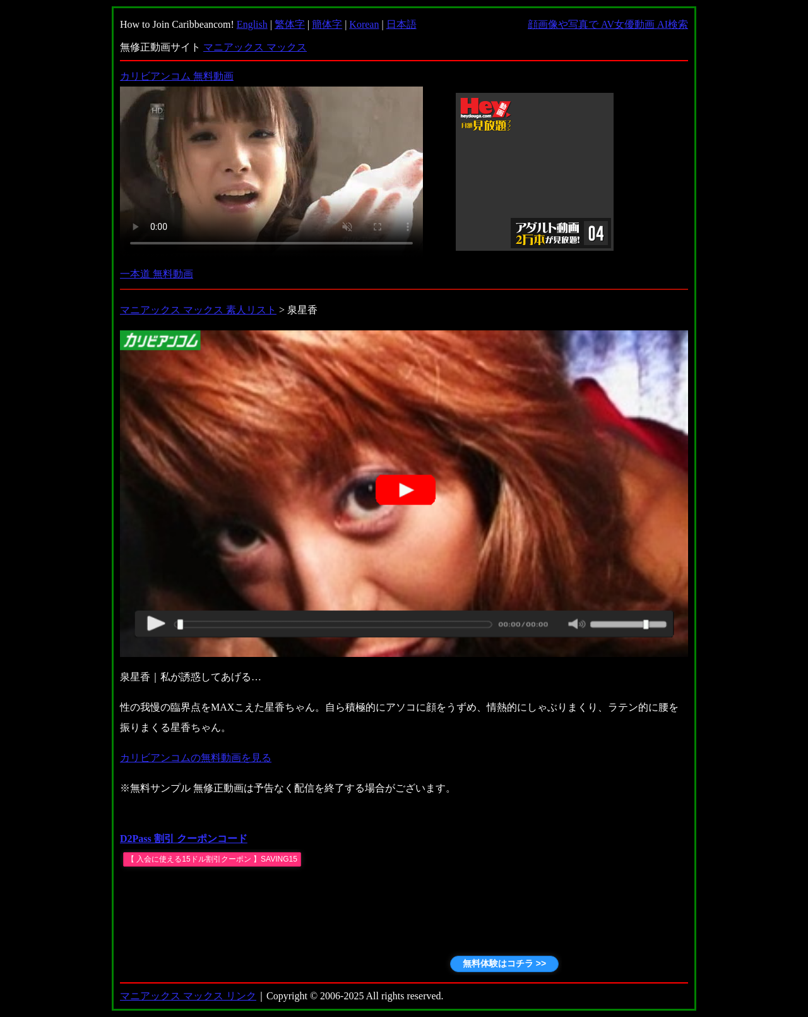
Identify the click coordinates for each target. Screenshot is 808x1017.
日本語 (401, 24)
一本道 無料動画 (156, 273)
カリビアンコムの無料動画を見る (195, 757)
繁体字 (290, 24)
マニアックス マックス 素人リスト (198, 309)
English (252, 24)
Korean (364, 24)
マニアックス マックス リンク (188, 995)
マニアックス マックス (255, 47)
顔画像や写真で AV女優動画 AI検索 (608, 24)
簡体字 (327, 24)
